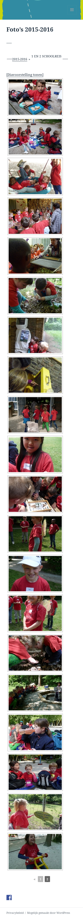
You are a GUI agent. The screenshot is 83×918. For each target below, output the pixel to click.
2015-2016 (19, 59)
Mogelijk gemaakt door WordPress (48, 913)
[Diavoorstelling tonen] (24, 74)
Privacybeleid (15, 913)
